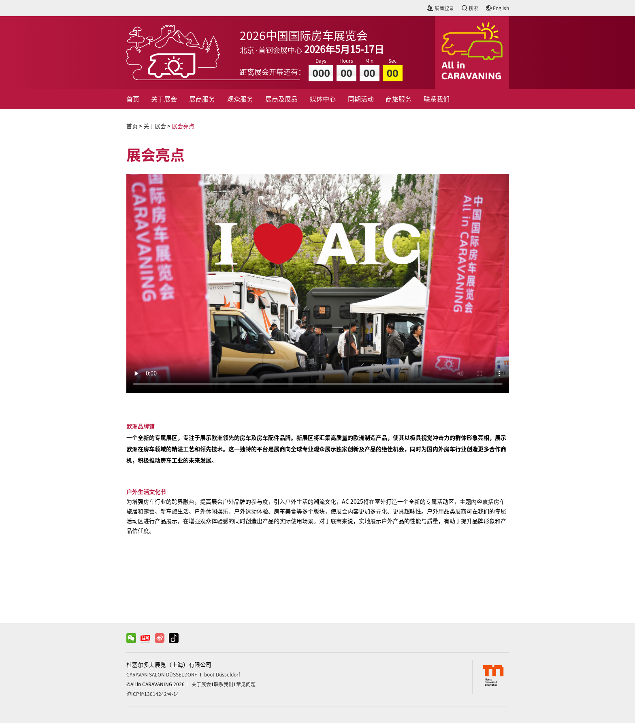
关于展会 (164, 99)
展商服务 (202, 99)
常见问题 (246, 684)
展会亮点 (183, 126)
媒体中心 (323, 99)
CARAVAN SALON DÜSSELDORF (161, 674)
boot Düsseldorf (222, 674)
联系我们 (437, 99)
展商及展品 (281, 99)
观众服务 (240, 99)
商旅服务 (398, 99)
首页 (132, 99)
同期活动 (361, 99)
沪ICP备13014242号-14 (152, 693)
